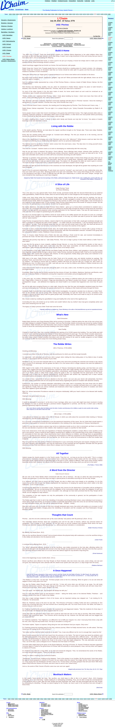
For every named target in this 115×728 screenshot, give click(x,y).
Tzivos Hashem (83, 717)
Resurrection (44, 703)
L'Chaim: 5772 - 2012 (110, 58)
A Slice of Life (69, 43)
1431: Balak (6, 53)
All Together (54, 44)
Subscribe (80, 1)
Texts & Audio (13, 704)
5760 (38, 14)
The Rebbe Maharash (83, 707)
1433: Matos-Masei (8, 59)
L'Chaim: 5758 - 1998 (110, 128)
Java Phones (11, 715)
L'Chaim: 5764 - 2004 (110, 98)
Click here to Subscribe (62, 28)
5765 (56, 14)
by (43, 719)
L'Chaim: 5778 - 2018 (110, 29)
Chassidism (72, 1)
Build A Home (47, 43)
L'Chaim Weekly (57, 725)
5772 (81, 14)
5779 (105, 14)
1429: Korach (6, 47)
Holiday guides (44, 710)
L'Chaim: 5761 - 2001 (110, 113)
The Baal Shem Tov (83, 704)
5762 (45, 14)
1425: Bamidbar (7, 35)
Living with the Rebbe (58, 43)
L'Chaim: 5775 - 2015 (110, 43)
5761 (42, 14)
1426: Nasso (6, 38)
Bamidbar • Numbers (7, 32)
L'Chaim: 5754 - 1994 (110, 148)
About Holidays (44, 712)
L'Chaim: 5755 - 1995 (110, 143)
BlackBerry (11, 717)
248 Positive (11, 709)
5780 (109, 14)
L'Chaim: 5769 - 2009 (110, 73)
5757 (28, 14)
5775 (91, 14)
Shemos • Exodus (6, 26)
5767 (63, 14)
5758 (31, 14)
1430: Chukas (6, 50)
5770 (74, 14)
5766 (59, 14)
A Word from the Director (65, 44)
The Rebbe (81, 709)
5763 (49, 14)
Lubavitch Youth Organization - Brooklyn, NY (69, 30)
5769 (70, 14)
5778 (102, 14)
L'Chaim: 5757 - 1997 (110, 133)
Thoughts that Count (79, 44)
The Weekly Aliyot (110, 163)
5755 (21, 14)
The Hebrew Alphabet (46, 713)
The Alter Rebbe (82, 706)
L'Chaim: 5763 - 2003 (110, 103)
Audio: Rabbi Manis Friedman (110, 168)
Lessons (11, 703)
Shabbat (54, 1)
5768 (66, 14)
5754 (17, 14)
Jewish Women (44, 709)
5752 (10, 14)
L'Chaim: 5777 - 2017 (110, 34)
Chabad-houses (63, 1)
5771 (77, 14)
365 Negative (11, 710)
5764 (52, 14)
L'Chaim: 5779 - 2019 (110, 24)
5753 (14, 14)
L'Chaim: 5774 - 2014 (110, 48)
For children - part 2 (45, 706)
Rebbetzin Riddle (82, 715)
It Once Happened (57, 46)
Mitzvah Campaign (82, 710)
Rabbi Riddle (81, 714)
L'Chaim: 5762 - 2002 (110, 108)
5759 (35, 14)
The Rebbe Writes (45, 44)
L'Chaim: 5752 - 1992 (110, 158)
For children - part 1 (45, 704)
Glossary (43, 715)
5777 (98, 14)
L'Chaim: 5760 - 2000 (110, 118)
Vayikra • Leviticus (7, 29)
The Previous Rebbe (83, 708)
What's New (77, 43)
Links (93, 1)
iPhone (9, 714)
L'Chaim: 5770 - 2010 (110, 68)
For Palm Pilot (96, 36)
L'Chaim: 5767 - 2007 (110, 83)
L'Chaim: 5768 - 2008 (110, 78)
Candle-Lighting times (13, 706)
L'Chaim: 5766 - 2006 (110, 88)
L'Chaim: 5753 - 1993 (110, 153)
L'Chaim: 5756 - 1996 (110, 138)
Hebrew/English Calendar (47, 714)
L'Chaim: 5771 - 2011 (110, 63)
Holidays (47, 1)
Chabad (80, 703)
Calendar (87, 1)
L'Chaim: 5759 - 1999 (110, 123)
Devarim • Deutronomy (8, 20)
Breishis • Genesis (7, 23)
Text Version (28, 36)
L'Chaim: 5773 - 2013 (110, 53)
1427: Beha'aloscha (8, 41)
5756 (24, 14)
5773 (84, 14)
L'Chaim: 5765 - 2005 (110, 93)
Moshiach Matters (68, 46)
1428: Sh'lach (6, 44)
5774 (88, 14)
